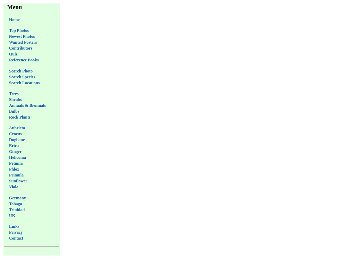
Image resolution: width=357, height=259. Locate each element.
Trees (14, 93)
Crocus (15, 133)
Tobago (15, 203)
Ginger (15, 151)
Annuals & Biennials (27, 105)
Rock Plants (20, 117)
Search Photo (21, 71)
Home (14, 19)
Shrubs (15, 99)
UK (12, 215)
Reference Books (24, 60)
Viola (13, 186)
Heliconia (17, 157)
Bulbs (14, 111)
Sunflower (18, 181)
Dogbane (17, 139)
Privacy (16, 232)
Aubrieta (17, 128)
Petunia (16, 163)
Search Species (22, 77)
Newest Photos (22, 36)
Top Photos (19, 30)
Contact (16, 238)
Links (14, 226)
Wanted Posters (23, 42)
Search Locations (24, 82)
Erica (14, 145)
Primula (16, 175)
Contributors (20, 48)
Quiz (13, 54)
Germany (17, 198)
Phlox (14, 169)
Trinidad (17, 209)
